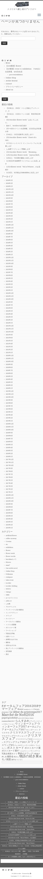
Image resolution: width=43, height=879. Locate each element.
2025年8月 (9, 201)
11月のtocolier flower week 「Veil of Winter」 (22, 843)
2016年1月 (9, 528)
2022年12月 (10, 293)
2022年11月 (10, 296)
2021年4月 (9, 343)
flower (8, 550)
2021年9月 (9, 335)
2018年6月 (9, 441)
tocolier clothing (11, 586)
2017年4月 (9, 483)
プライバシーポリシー (14, 87)
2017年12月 (10, 459)
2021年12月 (10, 326)
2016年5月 (9, 516)
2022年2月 (9, 320)
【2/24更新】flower (13, 66)
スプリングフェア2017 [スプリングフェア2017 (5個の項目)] (15, 742)
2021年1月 (9, 352)
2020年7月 (9, 370)
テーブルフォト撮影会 (13, 621)
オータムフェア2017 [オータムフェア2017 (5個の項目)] (15, 729)
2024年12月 (10, 225)
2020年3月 (9, 382)
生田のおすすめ (11, 645)
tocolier (8, 583)
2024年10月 (10, 231)
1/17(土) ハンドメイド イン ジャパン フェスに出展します (22, 821)
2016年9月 (9, 504)
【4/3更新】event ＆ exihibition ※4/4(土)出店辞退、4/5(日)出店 (22, 777)
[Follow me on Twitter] (7, 16)
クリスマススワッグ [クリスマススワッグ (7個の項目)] (22, 732)
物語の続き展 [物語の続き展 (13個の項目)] (29, 756)
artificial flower (11, 535)
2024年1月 (9, 254)
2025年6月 (9, 207)
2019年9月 (9, 400)
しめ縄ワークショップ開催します (18, 149)
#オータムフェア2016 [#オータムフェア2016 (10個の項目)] (16, 706)
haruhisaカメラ (11, 559)
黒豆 (7, 654)
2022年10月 (10, 299)
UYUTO (8, 589)
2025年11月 (10, 192)
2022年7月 (9, 305)
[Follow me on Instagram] (5, 16)
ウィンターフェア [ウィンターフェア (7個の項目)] (26, 723)
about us (9, 90)
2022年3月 (9, 317)
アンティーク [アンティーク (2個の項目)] (35, 721)
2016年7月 (9, 510)
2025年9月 (9, 198)
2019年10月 (10, 397)
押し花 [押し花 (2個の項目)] (4, 757)
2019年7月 (9, 406)
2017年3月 (9, 486)
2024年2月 (9, 251)
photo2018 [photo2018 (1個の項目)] (21, 718)
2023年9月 (9, 266)
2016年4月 (9, 519)
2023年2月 (9, 287)
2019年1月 (9, 421)
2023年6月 (9, 275)
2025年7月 (9, 204)
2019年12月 (10, 391)
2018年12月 (10, 424)
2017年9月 (9, 468)
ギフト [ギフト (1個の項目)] (36, 730)
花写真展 (9, 651)
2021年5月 (9, 341)
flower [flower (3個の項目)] (21, 709)
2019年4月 (9, 415)
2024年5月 (9, 243)
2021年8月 (9, 338)
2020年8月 (9, 367)
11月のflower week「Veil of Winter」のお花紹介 (22, 837)
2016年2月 (9, 525)
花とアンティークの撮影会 (15, 648)
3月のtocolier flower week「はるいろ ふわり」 (22, 807)
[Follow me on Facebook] (2, 16)
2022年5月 (9, 311)
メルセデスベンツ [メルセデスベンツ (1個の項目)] (25, 751)
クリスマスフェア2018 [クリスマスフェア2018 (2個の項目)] (24, 739)
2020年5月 (9, 376)
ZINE (7, 595)
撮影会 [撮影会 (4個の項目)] (10, 756)
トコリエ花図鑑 (11, 624)
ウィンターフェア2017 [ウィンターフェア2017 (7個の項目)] (21, 725)
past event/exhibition (16, 74)
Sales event (9, 580)
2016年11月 (10, 498)
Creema (8, 541)
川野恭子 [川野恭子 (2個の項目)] (36, 754)
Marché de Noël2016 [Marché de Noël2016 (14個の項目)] (18, 715)
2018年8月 (9, 436)
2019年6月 (9, 409)
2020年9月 (9, 364)
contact (9, 84)
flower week (10, 553)
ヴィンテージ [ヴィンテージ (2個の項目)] (35, 751)
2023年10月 (10, 263)
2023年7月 (9, 272)
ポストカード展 (11, 627)
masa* (8, 565)
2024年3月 (9, 248)
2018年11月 (10, 427)
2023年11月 (10, 260)
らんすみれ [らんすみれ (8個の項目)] (22, 720)
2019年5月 (9, 412)
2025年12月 (10, 189)
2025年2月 (9, 219)
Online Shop (11, 78)
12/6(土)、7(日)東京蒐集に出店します (19, 158)
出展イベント (10, 636)
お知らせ (9, 601)
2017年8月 (9, 471)
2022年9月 (9, 302)
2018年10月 (10, 430)
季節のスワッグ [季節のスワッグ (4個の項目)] (25, 753)
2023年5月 (9, 278)
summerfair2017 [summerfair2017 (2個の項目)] (8, 721)
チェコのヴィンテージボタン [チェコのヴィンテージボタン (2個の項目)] (24, 745)
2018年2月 (9, 453)
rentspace (9, 577)
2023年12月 (10, 257)
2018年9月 (9, 433)
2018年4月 (9, 447)
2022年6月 (9, 308)
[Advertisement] (21, 678)
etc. (7, 544)
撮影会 (8, 642)
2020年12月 (10, 355)
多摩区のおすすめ (12, 639)
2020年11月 (10, 358)
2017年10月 (10, 465)
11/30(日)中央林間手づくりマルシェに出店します (22, 835)
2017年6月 (9, 477)
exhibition (9, 547)
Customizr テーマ (16, 876)
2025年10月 (10, 195)
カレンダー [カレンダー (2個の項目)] (30, 730)
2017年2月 (9, 489)
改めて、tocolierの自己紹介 (16, 126)
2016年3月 (9, 522)
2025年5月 (9, 210)
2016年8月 (9, 507)
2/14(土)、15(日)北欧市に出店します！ (20, 134)
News (8, 63)
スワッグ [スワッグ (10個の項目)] (33, 742)
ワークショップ (11, 630)
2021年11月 (10, 329)
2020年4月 (9, 379)
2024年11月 (10, 228)
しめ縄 (8, 604)
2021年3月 (9, 346)
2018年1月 (9, 456)
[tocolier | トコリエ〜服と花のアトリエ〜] (21, 4)
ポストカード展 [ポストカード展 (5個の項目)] (33, 748)
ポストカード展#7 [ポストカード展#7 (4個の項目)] (10, 750)
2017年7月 (9, 474)
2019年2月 (9, 418)
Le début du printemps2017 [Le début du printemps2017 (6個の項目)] (26, 712)
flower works (10, 556)
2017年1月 (9, 492)
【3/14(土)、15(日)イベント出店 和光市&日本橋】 (22, 805)
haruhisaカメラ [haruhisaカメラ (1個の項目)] (28, 709)
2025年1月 (9, 222)
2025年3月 (9, 216)
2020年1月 (9, 388)
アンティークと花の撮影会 (15, 610)
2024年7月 (9, 237)
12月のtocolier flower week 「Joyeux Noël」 (23, 155)
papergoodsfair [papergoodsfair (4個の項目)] (10, 718)
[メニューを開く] (39, 15)
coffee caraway (11, 538)
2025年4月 (9, 213)
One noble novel (11, 568)
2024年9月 (9, 234)
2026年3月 (9, 180)
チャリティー (10, 619)
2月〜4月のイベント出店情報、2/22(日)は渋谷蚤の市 (22, 813)
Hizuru (8, 562)
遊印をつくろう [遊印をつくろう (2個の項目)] (17, 759)
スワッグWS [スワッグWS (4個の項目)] (8, 745)
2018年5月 (9, 444)
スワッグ (9, 616)
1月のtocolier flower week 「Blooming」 (22, 152)
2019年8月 (9, 403)
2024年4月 (9, 245)
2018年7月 (9, 439)
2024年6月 (9, 240)
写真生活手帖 (10, 633)
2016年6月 (9, 513)
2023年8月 (9, 269)
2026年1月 (9, 186)
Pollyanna (9, 574)
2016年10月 (10, 501)
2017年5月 (9, 480)
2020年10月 (10, 361)
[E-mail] (9, 16)
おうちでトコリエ (12, 598)
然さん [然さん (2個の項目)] (16, 757)
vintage (8, 592)
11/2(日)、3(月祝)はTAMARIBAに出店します (22, 172)
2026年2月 (9, 183)
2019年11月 (10, 394)
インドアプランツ (12, 613)
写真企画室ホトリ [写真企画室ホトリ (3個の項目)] (9, 753)
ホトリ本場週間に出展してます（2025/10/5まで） (22, 856)
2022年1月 (9, 323)
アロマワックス (11, 607)
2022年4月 (9, 314)
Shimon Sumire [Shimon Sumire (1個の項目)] (29, 718)
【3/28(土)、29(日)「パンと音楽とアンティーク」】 (22, 802)
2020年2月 (9, 385)
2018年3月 (9, 450)
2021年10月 (10, 332)
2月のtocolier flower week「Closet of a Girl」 (22, 818)
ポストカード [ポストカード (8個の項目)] (15, 747)
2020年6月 (9, 373)
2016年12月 (10, 495)
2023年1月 (9, 290)
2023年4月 (9, 281)
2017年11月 (10, 462)
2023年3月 (9, 284)
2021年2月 (9, 349)
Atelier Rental (11, 81)
